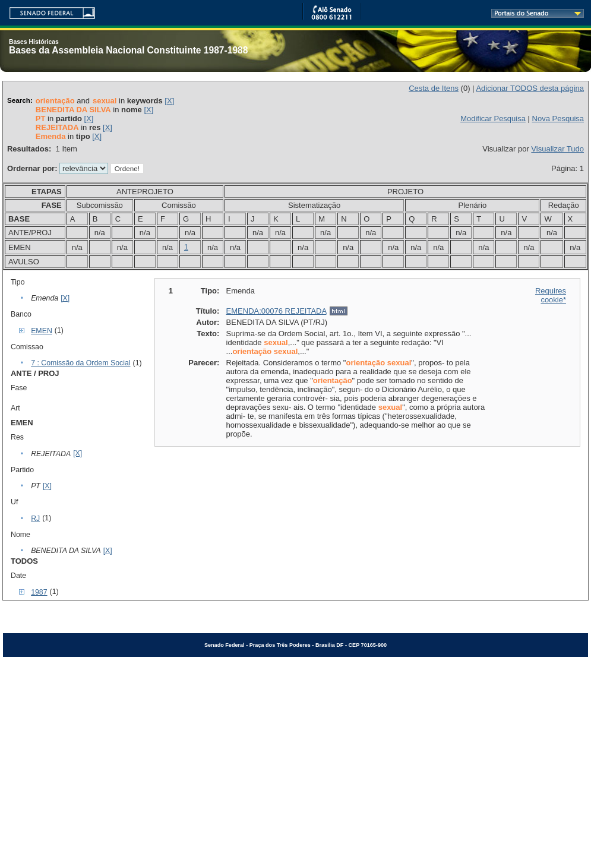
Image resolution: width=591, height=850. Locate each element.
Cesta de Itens (434, 88)
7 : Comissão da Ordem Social (80, 363)
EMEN (41, 331)
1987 (39, 592)
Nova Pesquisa (558, 118)
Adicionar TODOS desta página (530, 88)
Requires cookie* (550, 295)
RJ (35, 518)
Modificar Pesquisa (493, 118)
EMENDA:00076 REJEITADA (276, 310)
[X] (169, 100)
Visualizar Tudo (557, 148)
